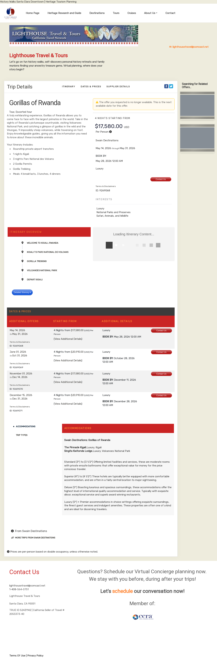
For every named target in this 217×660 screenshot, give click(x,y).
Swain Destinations (107, 140)
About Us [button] (149, 13)
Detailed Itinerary (22, 292)
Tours (116, 13)
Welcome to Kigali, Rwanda (42, 243)
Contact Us (161, 179)
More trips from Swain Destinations (33, 537)
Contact (170, 13)
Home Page (32, 13)
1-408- (13, 589)
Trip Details (19, 87)
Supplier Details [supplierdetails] (118, 86)
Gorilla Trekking (37, 261)
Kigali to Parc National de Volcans (47, 252)
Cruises (131, 13)
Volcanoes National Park (42, 270)
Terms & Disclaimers (106, 186)
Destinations (97, 13)
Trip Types (21, 435)
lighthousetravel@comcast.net (27, 585)
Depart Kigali (35, 279)
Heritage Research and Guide (64, 13)
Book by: (107, 336)
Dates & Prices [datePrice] (91, 86)
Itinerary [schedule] (68, 86)
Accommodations (25, 426)
